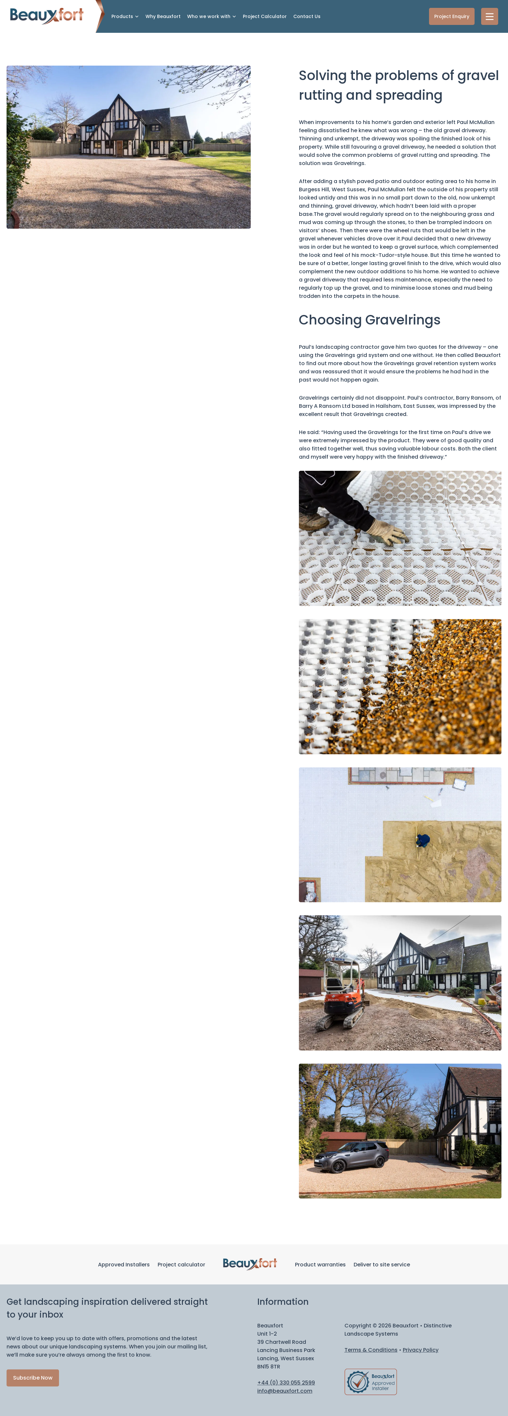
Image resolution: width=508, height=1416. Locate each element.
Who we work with (208, 16)
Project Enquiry (451, 16)
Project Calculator (265, 16)
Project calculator (181, 1264)
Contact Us (307, 16)
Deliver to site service (382, 1264)
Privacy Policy (421, 1350)
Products (122, 16)
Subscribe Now (32, 1378)
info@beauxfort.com (284, 1391)
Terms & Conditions (371, 1350)
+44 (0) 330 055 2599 (286, 1382)
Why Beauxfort (163, 16)
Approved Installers (124, 1264)
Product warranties (320, 1264)
